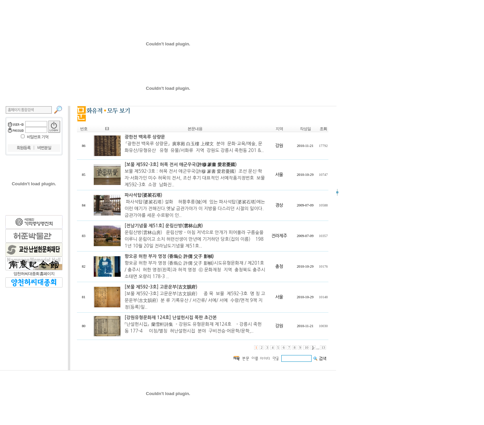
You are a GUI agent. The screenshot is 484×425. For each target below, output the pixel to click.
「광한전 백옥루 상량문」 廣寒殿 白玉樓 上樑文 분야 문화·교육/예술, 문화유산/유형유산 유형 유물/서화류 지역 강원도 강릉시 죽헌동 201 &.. (194, 144)
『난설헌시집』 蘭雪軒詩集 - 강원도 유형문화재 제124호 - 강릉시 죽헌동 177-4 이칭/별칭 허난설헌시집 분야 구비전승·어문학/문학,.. (193, 324)
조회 (323, 128)
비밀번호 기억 (37, 137)
